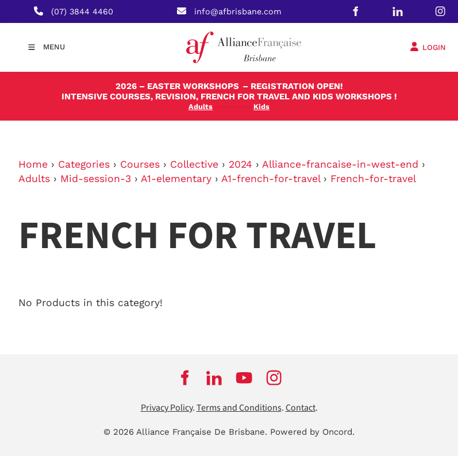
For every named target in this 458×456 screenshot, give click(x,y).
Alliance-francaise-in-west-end (340, 164)
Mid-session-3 (95, 178)
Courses (140, 164)
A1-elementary (176, 178)
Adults (34, 178)
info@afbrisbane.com (238, 11)
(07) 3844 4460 (82, 11)
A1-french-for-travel (270, 178)
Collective (194, 164)
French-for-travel (373, 178)
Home (33, 164)
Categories (84, 164)
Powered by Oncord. (312, 432)
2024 (240, 164)
